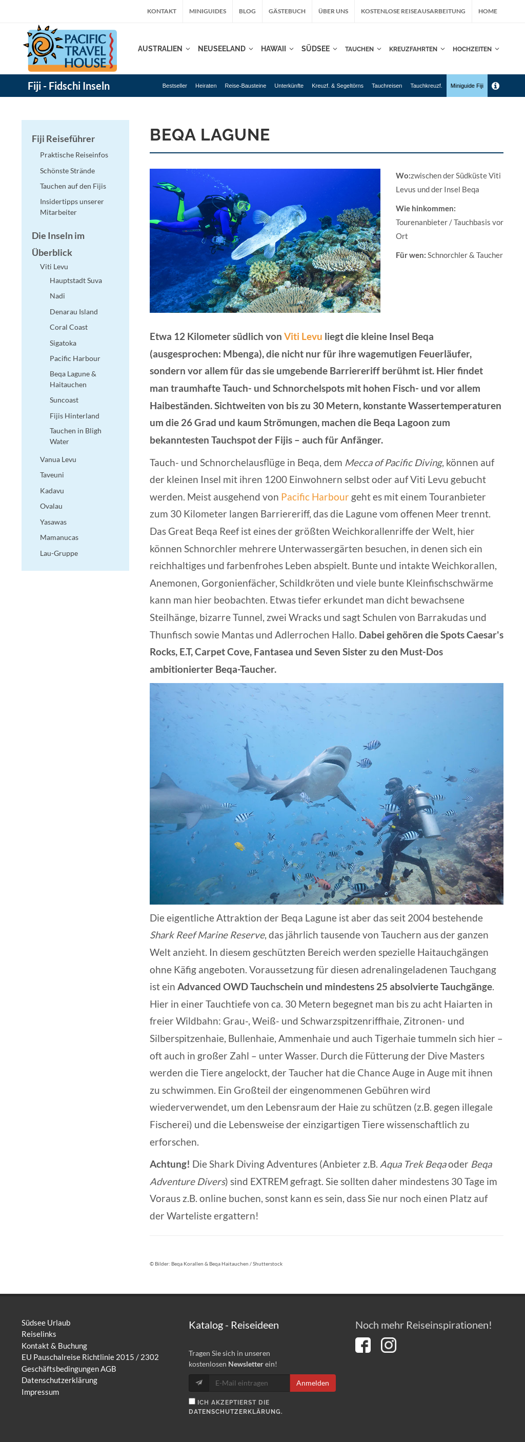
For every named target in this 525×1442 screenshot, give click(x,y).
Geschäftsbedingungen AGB (69, 1368)
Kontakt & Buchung (54, 1345)
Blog (247, 11)
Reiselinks (39, 1333)
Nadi (57, 295)
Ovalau (51, 506)
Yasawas (53, 521)
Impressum (40, 1391)
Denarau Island (74, 311)
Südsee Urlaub (46, 1322)
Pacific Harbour (315, 497)
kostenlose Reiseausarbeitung (413, 11)
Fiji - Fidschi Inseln (69, 85)
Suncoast (64, 399)
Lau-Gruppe (59, 553)
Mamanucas (59, 537)
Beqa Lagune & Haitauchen (73, 379)
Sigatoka (63, 342)
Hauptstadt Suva (76, 280)
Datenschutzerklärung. (236, 1411)
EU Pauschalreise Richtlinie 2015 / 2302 (90, 1356)
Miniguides (207, 11)
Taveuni (52, 474)
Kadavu (52, 490)
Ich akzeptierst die (236, 1406)
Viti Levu (303, 336)
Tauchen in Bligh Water (76, 436)
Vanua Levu (58, 459)
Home (487, 11)
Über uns (333, 11)
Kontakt (161, 11)
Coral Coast (69, 327)
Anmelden (312, 1382)
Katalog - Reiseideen (234, 1324)
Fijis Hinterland (74, 415)
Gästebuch (287, 11)
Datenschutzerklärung (59, 1380)
